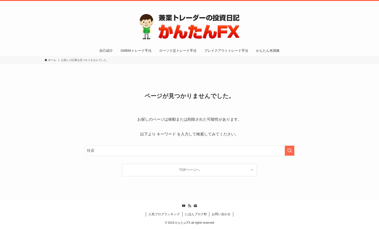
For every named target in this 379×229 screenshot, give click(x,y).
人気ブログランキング (164, 214)
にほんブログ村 (196, 214)
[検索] (331, 3)
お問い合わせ (221, 214)
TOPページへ (189, 170)
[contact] (325, 3)
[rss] (319, 3)
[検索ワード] (189, 151)
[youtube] (312, 3)
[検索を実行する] (289, 151)
